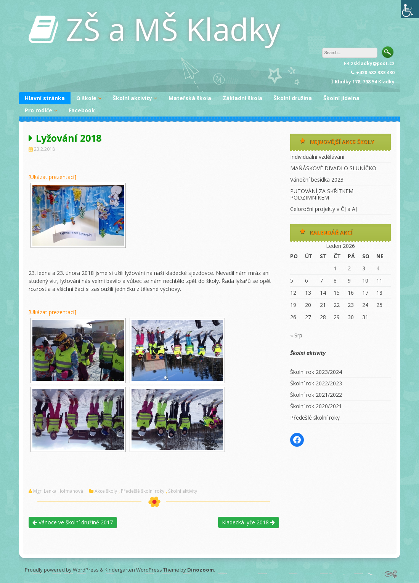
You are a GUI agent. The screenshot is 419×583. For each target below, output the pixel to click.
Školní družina (293, 98)
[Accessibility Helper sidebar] (410, 9)
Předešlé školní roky (142, 491)
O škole (86, 98)
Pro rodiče (38, 110)
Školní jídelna (341, 98)
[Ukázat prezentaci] (52, 176)
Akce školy (106, 491)
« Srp (296, 335)
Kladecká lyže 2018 (248, 522)
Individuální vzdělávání (317, 156)
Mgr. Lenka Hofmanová (58, 491)
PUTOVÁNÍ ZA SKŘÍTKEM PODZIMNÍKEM (321, 194)
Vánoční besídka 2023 (317, 179)
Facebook (82, 110)
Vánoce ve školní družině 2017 (72, 522)
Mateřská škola (190, 98)
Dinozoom (200, 569)
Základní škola (242, 98)
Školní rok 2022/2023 (316, 383)
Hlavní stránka (45, 98)
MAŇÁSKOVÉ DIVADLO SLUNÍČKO (333, 168)
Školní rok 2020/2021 (316, 406)
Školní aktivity (132, 98)
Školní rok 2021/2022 (316, 394)
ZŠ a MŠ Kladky (173, 29)
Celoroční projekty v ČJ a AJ (323, 208)
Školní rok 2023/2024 (316, 371)
